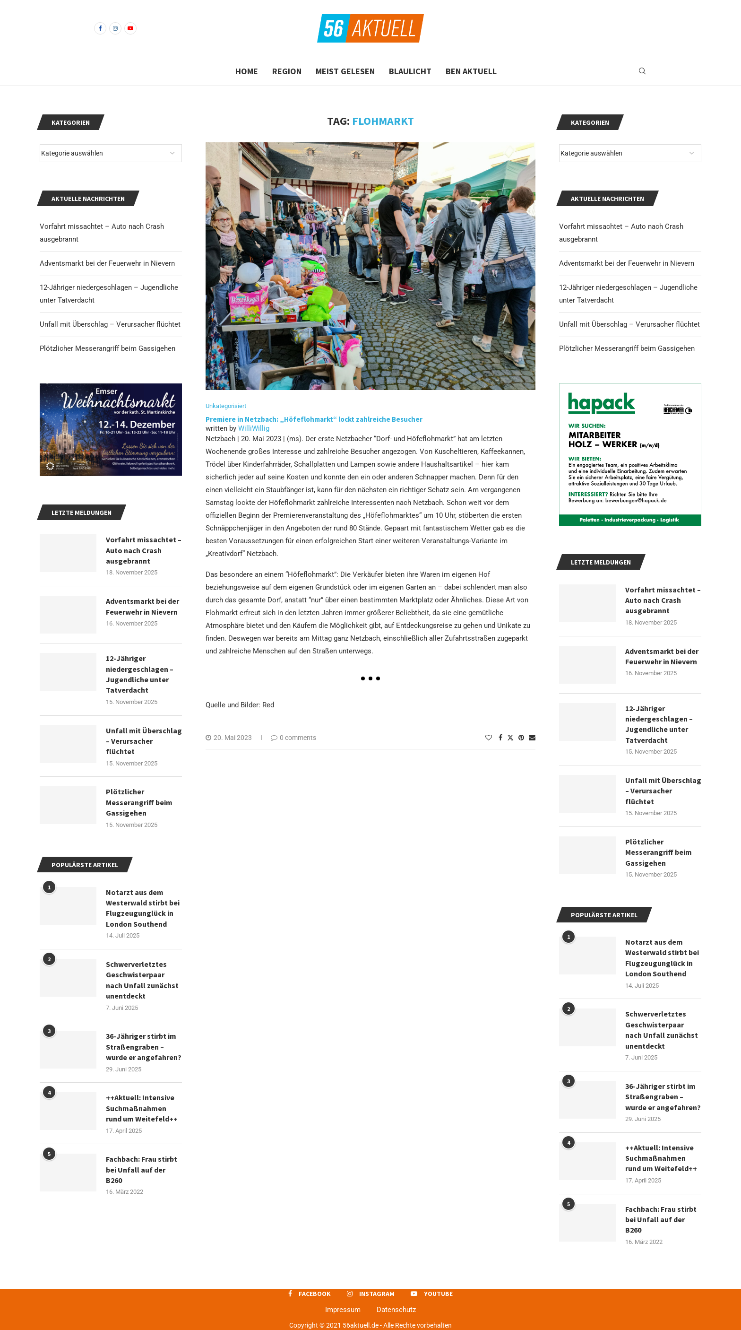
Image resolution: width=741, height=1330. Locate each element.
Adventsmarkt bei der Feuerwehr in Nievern (626, 263)
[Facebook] (100, 28)
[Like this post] (488, 737)
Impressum (343, 1309)
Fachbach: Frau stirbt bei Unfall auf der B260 (661, 1219)
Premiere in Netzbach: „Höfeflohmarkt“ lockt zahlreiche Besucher (315, 419)
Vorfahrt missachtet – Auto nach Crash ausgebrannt (663, 600)
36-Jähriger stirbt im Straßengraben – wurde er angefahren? (663, 1096)
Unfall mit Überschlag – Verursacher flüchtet (629, 324)
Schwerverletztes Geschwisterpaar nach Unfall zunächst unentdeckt (661, 1029)
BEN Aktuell (471, 71)
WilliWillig (253, 428)
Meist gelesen (345, 71)
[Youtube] (130, 28)
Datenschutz (396, 1309)
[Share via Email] (532, 737)
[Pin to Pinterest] (521, 737)
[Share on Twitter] (510, 737)
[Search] (642, 71)
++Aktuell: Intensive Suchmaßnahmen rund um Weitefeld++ (661, 1158)
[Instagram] (115, 28)
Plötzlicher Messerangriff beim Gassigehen (627, 348)
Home (246, 71)
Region (287, 71)
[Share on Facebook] (500, 737)
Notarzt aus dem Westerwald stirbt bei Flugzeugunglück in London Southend (662, 957)
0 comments (293, 737)
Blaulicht (410, 71)
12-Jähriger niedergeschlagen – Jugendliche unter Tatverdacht (659, 724)
